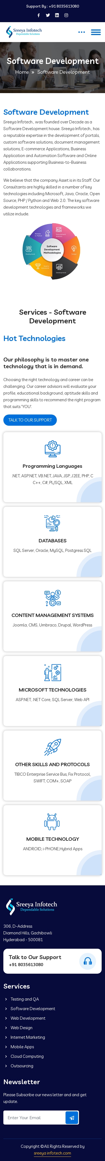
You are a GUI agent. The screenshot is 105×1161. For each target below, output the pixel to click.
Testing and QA (21, 999)
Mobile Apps (18, 1046)
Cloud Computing (23, 1056)
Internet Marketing (24, 1037)
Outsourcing (18, 1065)
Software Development (29, 1008)
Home (22, 72)
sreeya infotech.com (52, 1153)
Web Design (17, 1027)
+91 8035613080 (64, 6)
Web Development (24, 1018)
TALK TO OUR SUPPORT (30, 420)
